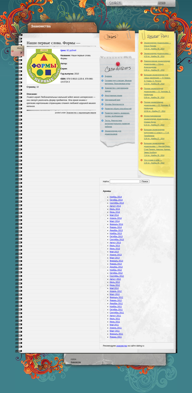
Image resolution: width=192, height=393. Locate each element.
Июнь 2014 (115, 212)
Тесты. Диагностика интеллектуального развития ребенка (117, 123)
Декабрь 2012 (116, 267)
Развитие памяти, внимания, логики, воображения (117, 114)
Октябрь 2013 (116, 236)
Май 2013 (114, 252)
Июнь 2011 (115, 322)
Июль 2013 (115, 245)
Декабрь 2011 (116, 303)
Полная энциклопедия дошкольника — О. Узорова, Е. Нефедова (157, 92)
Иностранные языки (113, 95)
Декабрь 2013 (116, 230)
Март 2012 (115, 294)
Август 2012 (115, 279)
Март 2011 (115, 331)
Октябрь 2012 (116, 273)
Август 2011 (115, 316)
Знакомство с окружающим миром (81, 113)
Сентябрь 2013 (117, 239)
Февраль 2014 (116, 224)
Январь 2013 (116, 264)
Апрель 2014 (116, 218)
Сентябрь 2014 (117, 203)
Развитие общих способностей (118, 109)
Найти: (106, 181)
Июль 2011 (115, 319)
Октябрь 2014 (116, 200)
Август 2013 (115, 242)
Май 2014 (114, 215)
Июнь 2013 (115, 249)
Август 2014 (115, 206)
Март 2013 (115, 258)
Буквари (108, 76)
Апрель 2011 (116, 328)
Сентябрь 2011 (117, 312)
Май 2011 (114, 325)
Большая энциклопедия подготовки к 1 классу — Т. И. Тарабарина (156, 134)
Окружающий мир (112, 100)
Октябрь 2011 (116, 309)
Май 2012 (114, 288)
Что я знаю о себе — (154, 161)
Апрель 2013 (116, 255)
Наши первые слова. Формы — (53, 43)
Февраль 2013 (116, 261)
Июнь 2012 (115, 285)
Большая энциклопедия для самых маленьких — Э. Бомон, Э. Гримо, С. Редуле (157, 79)
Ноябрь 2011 (116, 306)
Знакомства (41, 26)
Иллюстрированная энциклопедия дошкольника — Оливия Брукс (157, 120)
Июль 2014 (115, 209)
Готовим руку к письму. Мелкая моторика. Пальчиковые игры (118, 82)
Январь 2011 (116, 337)
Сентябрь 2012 (117, 276)
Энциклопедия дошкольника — (157, 54)
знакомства (121, 346)
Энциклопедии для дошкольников (113, 132)
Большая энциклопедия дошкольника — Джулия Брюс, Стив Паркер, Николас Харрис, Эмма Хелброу (157, 149)
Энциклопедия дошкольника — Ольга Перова (157, 46)
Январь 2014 (116, 227)
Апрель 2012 (116, 291)
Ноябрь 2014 (116, 197)
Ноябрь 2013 (116, 233)
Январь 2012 (116, 300)
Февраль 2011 (116, 334)
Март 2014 (115, 221)
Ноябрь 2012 (116, 270)
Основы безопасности (114, 104)
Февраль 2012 (116, 297)
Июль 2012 (115, 282)
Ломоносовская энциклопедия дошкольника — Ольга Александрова (157, 65)
